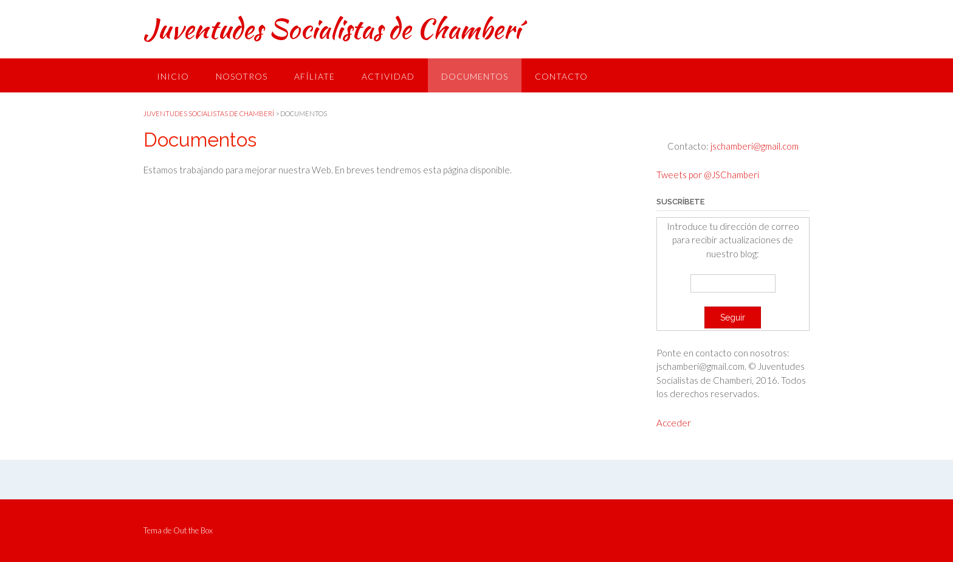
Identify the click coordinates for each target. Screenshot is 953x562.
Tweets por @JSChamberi (707, 174)
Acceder (673, 422)
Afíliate (314, 76)
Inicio (173, 76)
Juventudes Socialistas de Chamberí (331, 28)
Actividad (388, 76)
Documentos (474, 76)
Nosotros (241, 76)
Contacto (561, 76)
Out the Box (193, 530)
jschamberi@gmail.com (754, 145)
